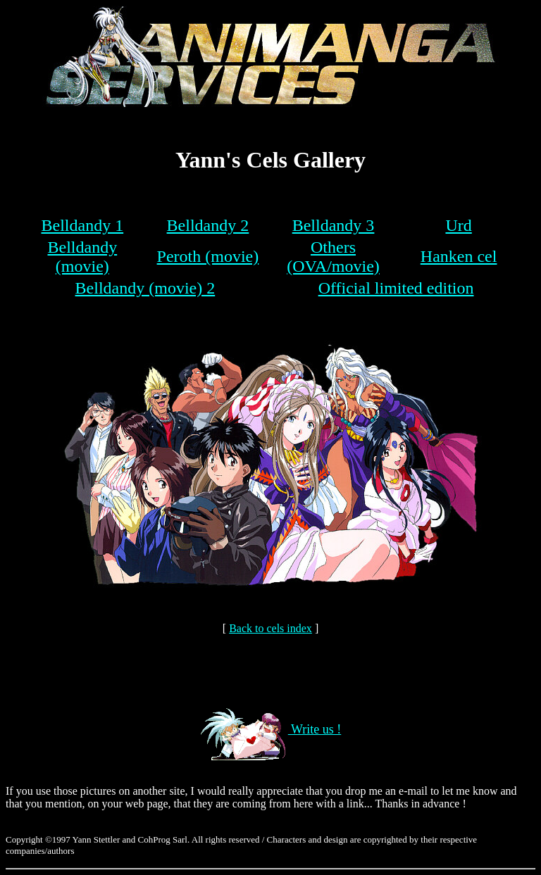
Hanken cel (459, 256)
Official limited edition (396, 288)
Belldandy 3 (333, 225)
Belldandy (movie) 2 (145, 288)
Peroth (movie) (208, 256)
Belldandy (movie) (83, 256)
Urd (458, 225)
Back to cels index (270, 628)
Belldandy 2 (208, 225)
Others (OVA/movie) (333, 256)
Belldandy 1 (83, 225)
